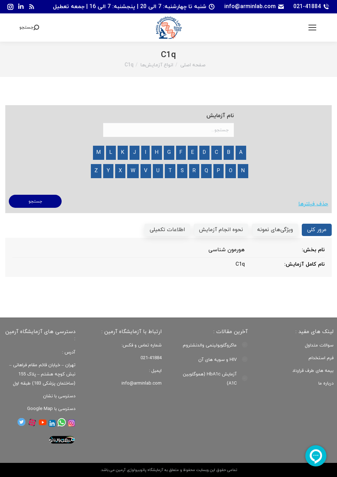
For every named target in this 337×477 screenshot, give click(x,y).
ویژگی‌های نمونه (275, 230)
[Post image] (245, 345)
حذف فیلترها (313, 204)
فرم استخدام (320, 358)
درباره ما (325, 383)
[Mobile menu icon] (312, 27)
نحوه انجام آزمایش (221, 230)
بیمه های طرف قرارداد (312, 371)
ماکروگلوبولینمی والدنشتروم (210, 345)
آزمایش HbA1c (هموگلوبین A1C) (210, 379)
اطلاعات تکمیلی (167, 230)
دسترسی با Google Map (51, 409)
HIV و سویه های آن (217, 360)
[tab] (317, 230)
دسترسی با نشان (59, 396)
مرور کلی (316, 230)
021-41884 (311, 7)
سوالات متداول (319, 345)
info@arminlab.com (254, 7)
